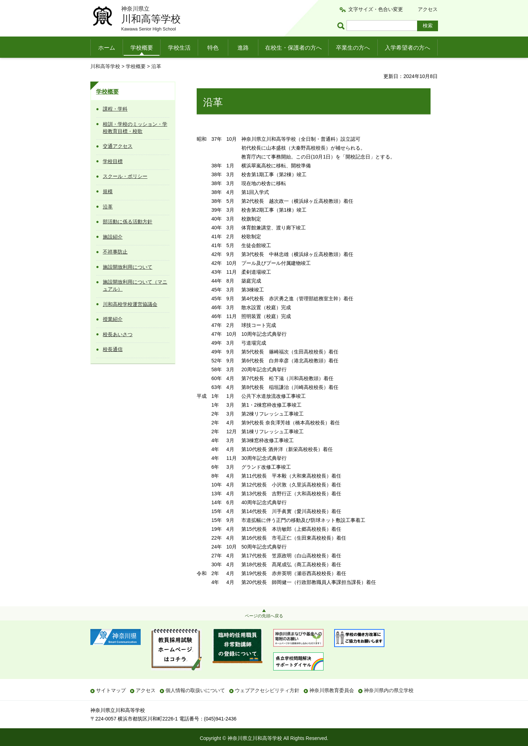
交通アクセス (118, 146)
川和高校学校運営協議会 (130, 304)
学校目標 (113, 161)
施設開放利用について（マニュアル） (135, 285)
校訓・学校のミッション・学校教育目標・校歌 (135, 127)
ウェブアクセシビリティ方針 (267, 690)
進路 (243, 48)
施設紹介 (113, 237)
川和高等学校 (105, 66)
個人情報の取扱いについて (195, 690)
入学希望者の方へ (407, 48)
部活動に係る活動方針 (127, 221)
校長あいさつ (118, 334)
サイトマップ (111, 690)
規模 (108, 191)
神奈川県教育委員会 (331, 690)
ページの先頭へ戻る (264, 615)
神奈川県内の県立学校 (389, 690)
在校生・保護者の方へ (293, 48)
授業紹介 (113, 319)
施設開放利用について (127, 267)
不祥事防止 (115, 252)
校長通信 (113, 349)
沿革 (108, 207)
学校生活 (179, 48)
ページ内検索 (342, 25)
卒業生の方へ (353, 48)
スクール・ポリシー (125, 176)
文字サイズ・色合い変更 (375, 9)
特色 (213, 48)
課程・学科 (115, 109)
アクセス (428, 9)
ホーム (106, 48)
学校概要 (141, 48)
